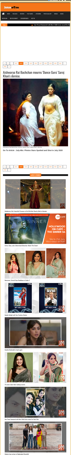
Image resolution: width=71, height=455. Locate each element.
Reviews (22, 14)
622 (16, 63)
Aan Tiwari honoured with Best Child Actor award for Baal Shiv (22, 419)
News (8, 14)
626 (36, 63)
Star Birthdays (24, 18)
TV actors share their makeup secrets (15, 384)
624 (26, 63)
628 (45, 63)
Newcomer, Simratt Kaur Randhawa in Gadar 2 (17, 280)
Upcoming (38, 14)
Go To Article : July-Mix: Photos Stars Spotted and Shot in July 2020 (33, 150)
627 (41, 63)
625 (31, 63)
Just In (33, 18)
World (56, 14)
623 (21, 63)
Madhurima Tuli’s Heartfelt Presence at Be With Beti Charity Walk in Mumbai (26, 211)
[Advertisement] (24, 47)
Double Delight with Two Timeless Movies (16, 315)
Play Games (30, 14)
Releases (15, 14)
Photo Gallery (47, 14)
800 (5, 66)
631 (60, 63)
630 (55, 63)
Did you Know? (14, 18)
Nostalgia (4, 18)
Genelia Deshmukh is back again (13, 350)
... (11, 63)
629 (50, 63)
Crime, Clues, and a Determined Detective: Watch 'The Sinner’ (21, 245)
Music (61, 14)
